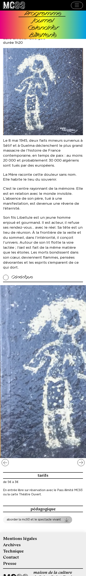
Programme (43, 13)
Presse (9, 563)
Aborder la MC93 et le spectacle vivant (34, 519)
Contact (11, 557)
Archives (12, 545)
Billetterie (43, 35)
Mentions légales (20, 538)
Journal (43, 21)
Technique (13, 551)
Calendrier (43, 28)
